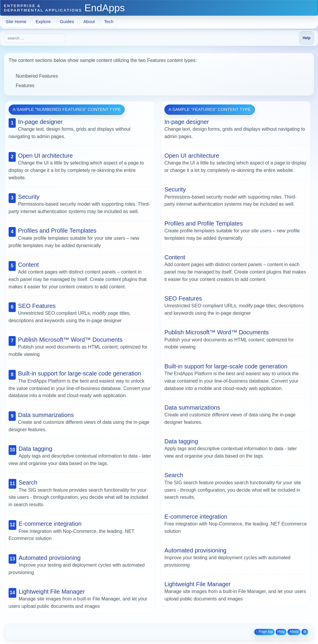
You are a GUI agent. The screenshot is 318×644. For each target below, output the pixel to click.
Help (281, 631)
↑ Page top (264, 631)
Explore (43, 21)
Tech (109, 21)
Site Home (16, 21)
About (89, 21)
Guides (67, 21)
